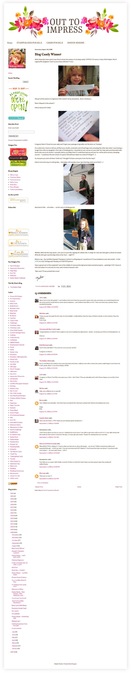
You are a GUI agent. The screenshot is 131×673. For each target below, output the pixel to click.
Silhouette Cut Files (16, 427)
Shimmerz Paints (15, 425)
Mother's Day (14, 388)
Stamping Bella (14, 446)
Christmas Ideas (15, 325)
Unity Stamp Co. (15, 461)
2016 (12, 510)
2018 (12, 504)
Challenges (13, 323)
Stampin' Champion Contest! (18, 552)
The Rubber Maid (45, 361)
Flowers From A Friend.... (19, 577)
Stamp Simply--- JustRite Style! (20, 573)
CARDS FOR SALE (54, 43)
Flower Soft (13, 359)
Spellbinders (14, 432)
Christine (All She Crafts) (47, 329)
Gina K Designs (15, 266)
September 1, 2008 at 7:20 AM (49, 423)
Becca (41, 400)
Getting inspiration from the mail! (19, 624)
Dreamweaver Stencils (17, 345)
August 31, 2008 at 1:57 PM (48, 394)
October (15, 540)
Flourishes (13, 354)
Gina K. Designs (15, 369)
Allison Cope (14, 175)
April (13, 640)
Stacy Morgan (14, 187)
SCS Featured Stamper (17, 415)
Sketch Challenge (15, 429)
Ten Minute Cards (16, 451)
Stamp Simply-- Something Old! (20, 617)
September (16, 543)
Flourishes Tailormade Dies (18, 357)
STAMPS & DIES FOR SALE (29, 43)
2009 (12, 529)
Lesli (40, 374)
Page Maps (13, 271)
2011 (12, 524)
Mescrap (42, 473)
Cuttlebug (13, 340)
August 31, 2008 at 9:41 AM (48, 368)
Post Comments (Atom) (51, 490)
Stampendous (14, 442)
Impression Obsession (17, 268)
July (13, 632)
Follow (10, 73)
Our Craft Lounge (15, 393)
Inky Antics (13, 381)
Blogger (74, 664)
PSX (11, 400)
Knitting (12, 386)
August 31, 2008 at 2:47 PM (48, 411)
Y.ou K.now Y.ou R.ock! (19, 598)
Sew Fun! (15, 567)
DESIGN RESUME (75, 43)
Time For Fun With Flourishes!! (18, 601)
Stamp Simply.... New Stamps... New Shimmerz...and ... (18, 593)
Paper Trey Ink (14, 405)
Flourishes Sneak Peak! (19, 608)
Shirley (41, 388)
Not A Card (13, 391)
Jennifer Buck (43, 418)
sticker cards (14, 478)
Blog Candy (13, 311)
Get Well (13, 364)
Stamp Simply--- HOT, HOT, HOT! (18, 556)
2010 (12, 527)
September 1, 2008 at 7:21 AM (49, 437)
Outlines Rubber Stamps (18, 398)
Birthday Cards (15, 308)
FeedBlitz (25, 140)
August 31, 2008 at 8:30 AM (48, 354)
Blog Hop (13, 313)
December (15, 535)
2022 (12, 493)
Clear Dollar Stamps (16, 330)
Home (9, 43)
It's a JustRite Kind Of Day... (19, 581)
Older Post (118, 487)
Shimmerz (13, 275)
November (15, 537)
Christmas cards (15, 328)
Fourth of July (14, 362)
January (14, 648)
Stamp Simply (14, 439)
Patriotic (13, 408)
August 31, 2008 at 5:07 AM (48, 323)
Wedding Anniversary (17, 471)
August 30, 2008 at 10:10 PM (48, 307)
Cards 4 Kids (14, 320)
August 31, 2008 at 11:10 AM (48, 382)
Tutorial (12, 459)
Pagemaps (13, 403)
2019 (12, 502)
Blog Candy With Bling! (19, 605)
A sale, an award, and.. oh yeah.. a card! (20, 563)
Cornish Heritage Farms (17, 332)
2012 (12, 521)
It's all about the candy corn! (19, 585)
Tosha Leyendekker (16, 189)
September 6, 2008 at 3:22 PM (49, 478)
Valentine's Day (15, 464)
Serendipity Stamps (16, 422)
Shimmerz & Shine (17, 589)
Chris (41, 297)
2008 (12, 532)
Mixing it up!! (16, 621)
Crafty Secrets (14, 337)
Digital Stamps (14, 342)
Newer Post (39, 487)
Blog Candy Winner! (18, 548)
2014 (12, 515)
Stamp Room (14, 437)
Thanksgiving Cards (16, 456)
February (15, 646)
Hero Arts (13, 374)
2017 (12, 507)
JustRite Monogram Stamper (19, 383)
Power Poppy (14, 413)
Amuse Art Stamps (16, 296)
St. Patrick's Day (15, 434)
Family (12, 349)
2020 (12, 499)
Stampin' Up (14, 444)
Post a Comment (42, 483)
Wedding (13, 468)
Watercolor (13, 466)
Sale (11, 417)
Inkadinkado (14, 379)
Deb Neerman (44, 345)
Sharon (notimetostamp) (47, 443)
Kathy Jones (14, 182)
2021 (12, 496)
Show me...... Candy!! (18, 570)
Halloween (13, 371)
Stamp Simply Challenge (17, 278)
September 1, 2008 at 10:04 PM (49, 467)
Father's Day (14, 352)
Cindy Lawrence (15, 180)
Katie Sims (13, 184)
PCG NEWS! (16, 614)
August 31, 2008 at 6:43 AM (48, 338)
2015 (12, 513)
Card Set (13, 318)
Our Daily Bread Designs (18, 396)
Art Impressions (15, 298)
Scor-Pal (12, 273)
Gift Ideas (13, 366)
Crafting (12, 335)
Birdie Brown (14, 306)
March (14, 643)
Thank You (13, 454)
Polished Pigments (18, 560)
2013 (12, 518)
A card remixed (16, 628)
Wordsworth (14, 473)
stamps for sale (15, 476)
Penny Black (14, 410)
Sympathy (13, 449)
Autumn (12, 301)
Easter (12, 347)
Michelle (42, 313)
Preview (10, 140)
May (13, 637)
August (14, 546)
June (13, 634)
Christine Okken (15, 177)
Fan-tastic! (15, 611)
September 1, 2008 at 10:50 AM (49, 453)
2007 (12, 652)
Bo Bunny (13, 315)
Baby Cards (13, 303)
